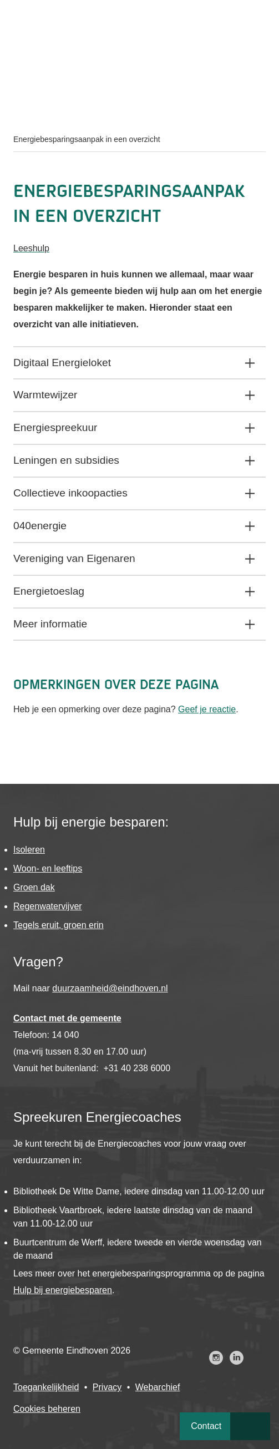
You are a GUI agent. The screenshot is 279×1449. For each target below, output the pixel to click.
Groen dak (34, 887)
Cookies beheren (46, 1408)
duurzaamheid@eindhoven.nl (110, 988)
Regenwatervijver (47, 906)
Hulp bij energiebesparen (62, 1290)
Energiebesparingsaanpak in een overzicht (86, 139)
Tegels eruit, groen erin (58, 925)
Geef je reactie (207, 709)
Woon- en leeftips (47, 868)
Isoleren (29, 849)
